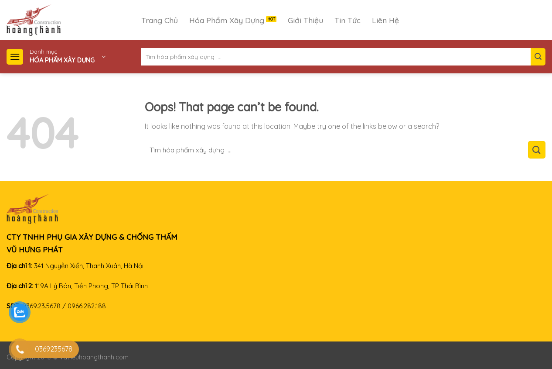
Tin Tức (347, 20)
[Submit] (538, 57)
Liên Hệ (385, 20)
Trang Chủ (159, 20)
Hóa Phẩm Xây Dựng (226, 20)
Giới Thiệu (305, 20)
